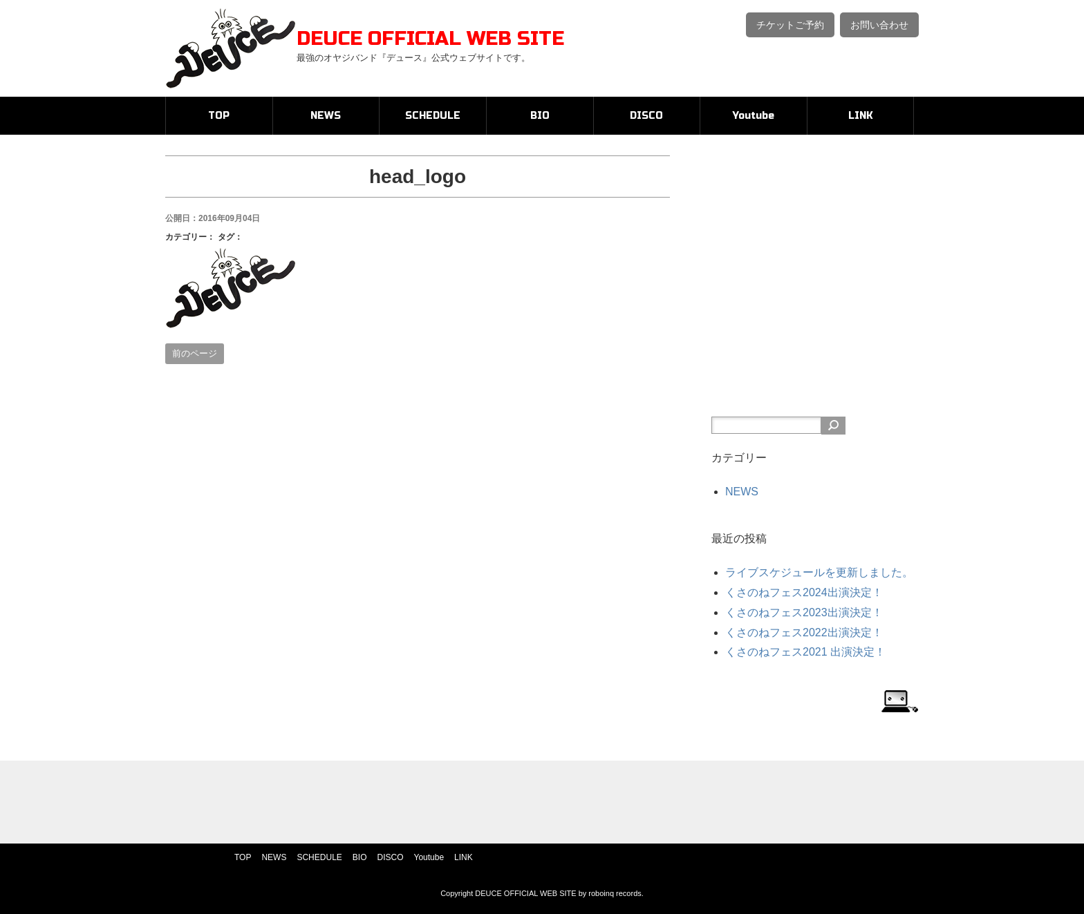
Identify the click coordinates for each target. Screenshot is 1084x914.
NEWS (325, 116)
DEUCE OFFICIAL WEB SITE (430, 38)
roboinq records (614, 893)
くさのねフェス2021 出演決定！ (805, 652)
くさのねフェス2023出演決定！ (804, 612)
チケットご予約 (790, 24)
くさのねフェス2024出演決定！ (804, 592)
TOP (219, 116)
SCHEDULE (432, 116)
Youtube (753, 116)
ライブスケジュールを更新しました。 (819, 572)
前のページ (194, 353)
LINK (860, 116)
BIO (540, 116)
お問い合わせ (879, 24)
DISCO (646, 116)
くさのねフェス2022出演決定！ (804, 632)
